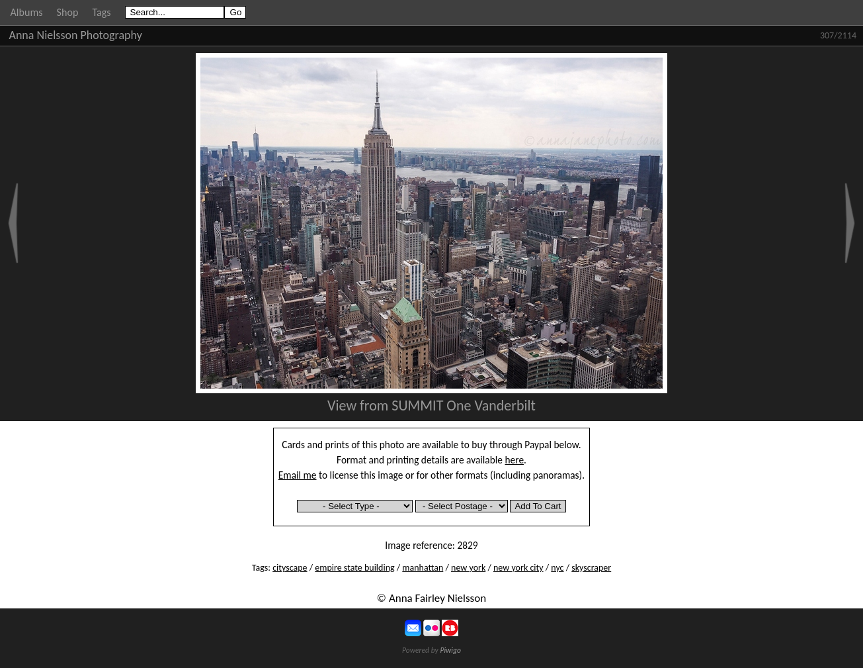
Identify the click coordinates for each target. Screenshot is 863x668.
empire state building (354, 567)
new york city (518, 567)
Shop (68, 12)
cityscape (289, 567)
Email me (297, 475)
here (514, 459)
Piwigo (450, 650)
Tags (101, 12)
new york (468, 567)
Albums (27, 12)
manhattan (422, 567)
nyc (557, 567)
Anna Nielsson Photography (75, 35)
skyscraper (591, 567)
